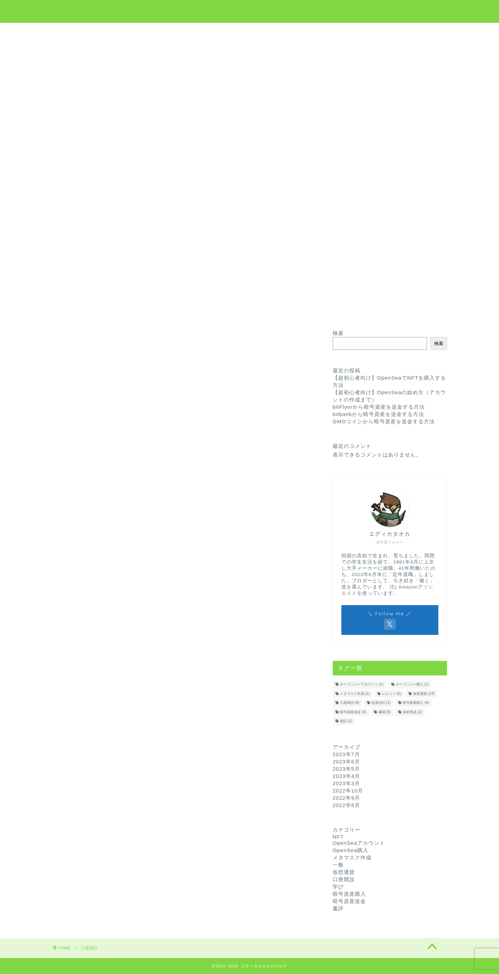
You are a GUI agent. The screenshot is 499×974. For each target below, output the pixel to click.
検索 (338, 333)
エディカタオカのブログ (250, 11)
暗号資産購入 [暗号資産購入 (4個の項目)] (416, 703)
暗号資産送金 (349, 901)
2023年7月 (346, 754)
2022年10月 (348, 791)
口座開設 (344, 879)
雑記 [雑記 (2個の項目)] (346, 721)
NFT (274, 31)
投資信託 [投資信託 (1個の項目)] (381, 703)
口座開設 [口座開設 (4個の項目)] (349, 703)
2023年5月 (346, 769)
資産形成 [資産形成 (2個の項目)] (412, 712)
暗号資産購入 (349, 894)
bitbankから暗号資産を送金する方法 (378, 414)
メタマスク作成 (352, 857)
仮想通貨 (215, 31)
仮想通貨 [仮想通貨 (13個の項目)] (423, 694)
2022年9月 (346, 798)
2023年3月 (346, 783)
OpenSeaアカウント (359, 843)
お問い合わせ (311, 31)
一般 (338, 865)
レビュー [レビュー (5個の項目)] (391, 694)
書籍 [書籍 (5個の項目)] (384, 712)
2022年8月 (346, 805)
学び (247, 31)
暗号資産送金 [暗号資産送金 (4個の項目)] (353, 712)
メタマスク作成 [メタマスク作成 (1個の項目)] (355, 694)
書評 (338, 908)
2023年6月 (346, 761)
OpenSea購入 (350, 850)
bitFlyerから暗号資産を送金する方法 (379, 407)
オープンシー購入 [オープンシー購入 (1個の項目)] (412, 685)
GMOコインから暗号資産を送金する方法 (384, 421)
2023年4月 (346, 776)
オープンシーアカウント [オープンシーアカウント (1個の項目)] (362, 685)
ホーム (181, 31)
